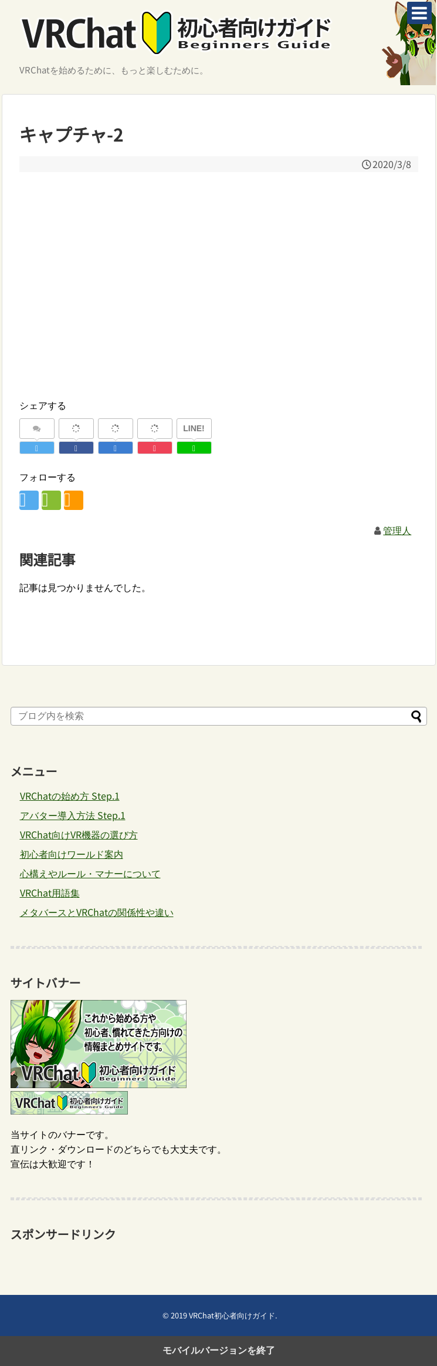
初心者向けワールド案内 (71, 854)
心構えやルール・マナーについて (90, 873)
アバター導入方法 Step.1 (73, 815)
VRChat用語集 (50, 892)
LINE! (194, 428)
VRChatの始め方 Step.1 (70, 795)
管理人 (397, 530)
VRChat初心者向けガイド (232, 1315)
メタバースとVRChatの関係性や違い (97, 912)
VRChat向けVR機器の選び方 (79, 834)
